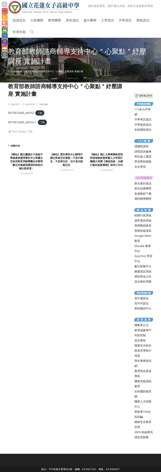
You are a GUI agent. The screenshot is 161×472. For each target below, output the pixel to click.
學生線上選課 (142, 156)
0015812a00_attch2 (21, 113)
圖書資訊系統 (142, 271)
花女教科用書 (142, 281)
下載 (40, 112)
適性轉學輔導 (142, 198)
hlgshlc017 (15, 104)
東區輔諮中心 (142, 308)
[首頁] (9, 71)
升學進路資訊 (142, 124)
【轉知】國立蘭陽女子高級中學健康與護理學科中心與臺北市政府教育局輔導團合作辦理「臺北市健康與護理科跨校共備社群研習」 (26, 161)
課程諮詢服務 (142, 151)
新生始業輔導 (142, 188)
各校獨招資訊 (142, 129)
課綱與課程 (141, 146)
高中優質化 (141, 298)
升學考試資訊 (142, 119)
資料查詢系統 (142, 220)
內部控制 (140, 335)
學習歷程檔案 (142, 161)
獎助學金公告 (142, 276)
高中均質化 (141, 303)
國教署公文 (141, 325)
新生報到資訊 (142, 183)
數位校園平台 (142, 266)
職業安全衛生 (142, 345)
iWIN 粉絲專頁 (143, 432)
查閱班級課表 (142, 231)
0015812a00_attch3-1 (22, 122)
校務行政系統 (142, 215)
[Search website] (32, 32)
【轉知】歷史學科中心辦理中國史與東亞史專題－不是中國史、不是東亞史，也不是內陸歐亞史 (66, 160)
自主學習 (140, 167)
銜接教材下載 (142, 193)
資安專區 (140, 340)
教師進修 (44, 104)
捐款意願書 (141, 437)
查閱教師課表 (142, 225)
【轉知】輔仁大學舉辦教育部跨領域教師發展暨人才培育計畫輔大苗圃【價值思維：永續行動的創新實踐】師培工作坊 (106, 160)
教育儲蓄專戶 (142, 330)
